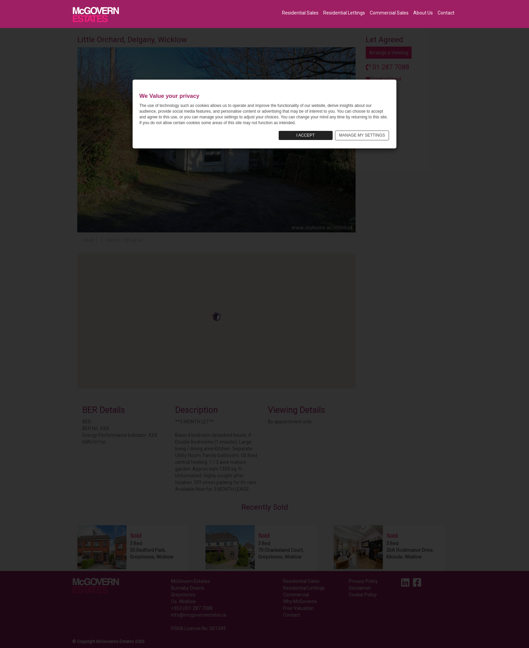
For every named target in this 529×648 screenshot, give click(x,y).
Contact (446, 13)
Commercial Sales (389, 13)
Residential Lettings (344, 13)
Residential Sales (300, 13)
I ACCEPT (305, 135)
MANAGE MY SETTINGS (362, 135)
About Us (423, 13)
